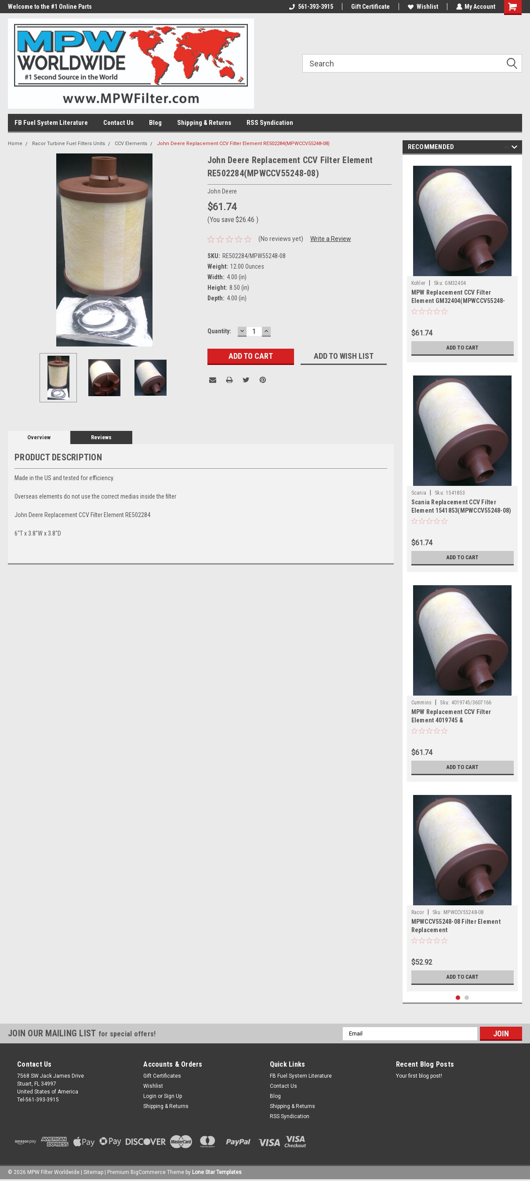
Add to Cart (462, 347)
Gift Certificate (370, 6)
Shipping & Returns (204, 123)
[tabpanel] (462, 260)
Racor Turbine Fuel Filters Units (68, 143)
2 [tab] (467, 997)
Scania (419, 493)
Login (149, 1096)
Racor (417, 912)
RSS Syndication (270, 123)
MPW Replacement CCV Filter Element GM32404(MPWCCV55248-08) (458, 301)
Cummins (421, 703)
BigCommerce (148, 1172)
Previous (506, 148)
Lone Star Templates (217, 1172)
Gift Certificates (162, 1076)
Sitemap (93, 1172)
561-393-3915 (311, 6)
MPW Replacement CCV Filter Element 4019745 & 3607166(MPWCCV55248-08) (451, 720)
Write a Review (330, 238)
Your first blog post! (419, 1076)
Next (514, 148)
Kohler (418, 283)
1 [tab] (458, 997)
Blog (155, 123)
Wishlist (422, 6)
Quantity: (219, 331)
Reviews (101, 437)
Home (15, 143)
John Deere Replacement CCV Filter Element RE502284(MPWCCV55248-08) (243, 143)
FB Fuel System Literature (51, 123)
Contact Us (118, 123)
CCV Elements (131, 143)
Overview (39, 437)
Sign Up (173, 1096)
